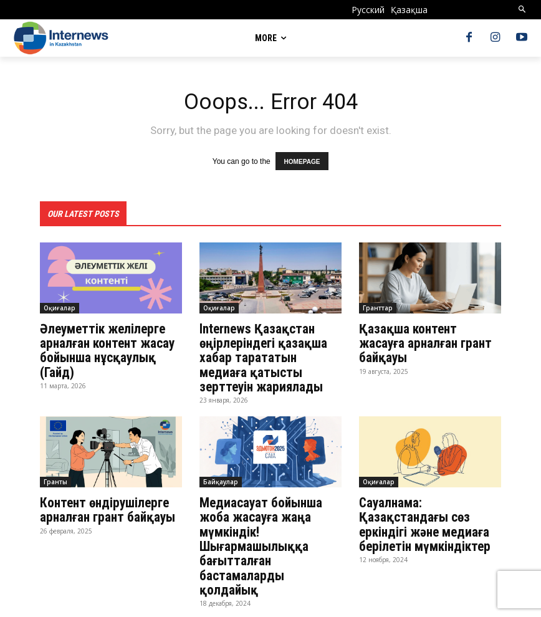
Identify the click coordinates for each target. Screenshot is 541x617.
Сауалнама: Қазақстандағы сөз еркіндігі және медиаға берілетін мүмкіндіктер (421, 518)
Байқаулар (220, 476)
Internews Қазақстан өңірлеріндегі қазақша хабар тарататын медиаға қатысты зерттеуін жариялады (268, 355)
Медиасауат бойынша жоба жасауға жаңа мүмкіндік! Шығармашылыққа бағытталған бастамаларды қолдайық (268, 531)
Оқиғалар (59, 306)
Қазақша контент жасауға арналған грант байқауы (429, 334)
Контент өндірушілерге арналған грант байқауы (108, 504)
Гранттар (378, 306)
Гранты (55, 476)
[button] (522, 9)
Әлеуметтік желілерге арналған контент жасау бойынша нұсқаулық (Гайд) (104, 348)
